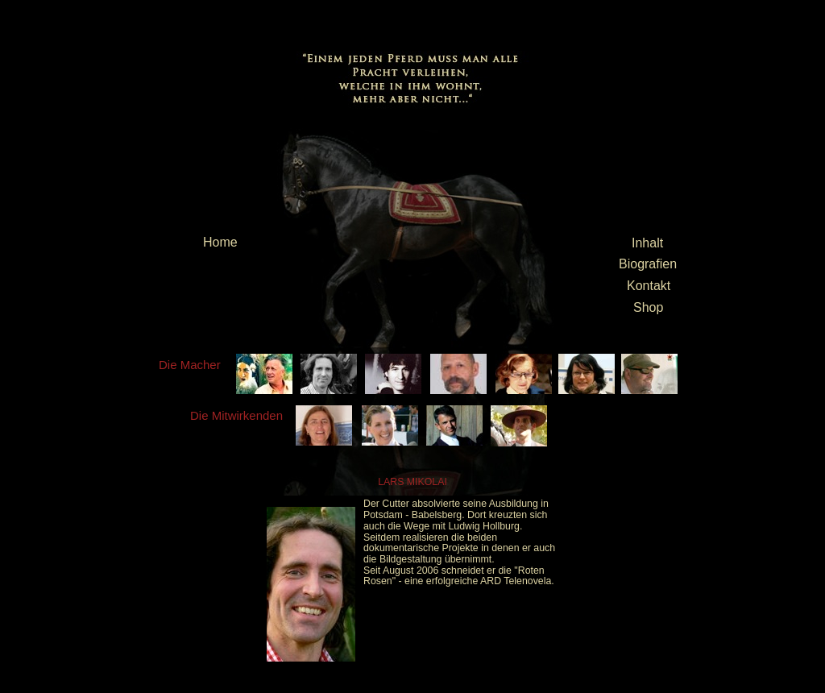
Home (220, 242)
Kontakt (648, 286)
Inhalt (647, 243)
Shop (648, 307)
